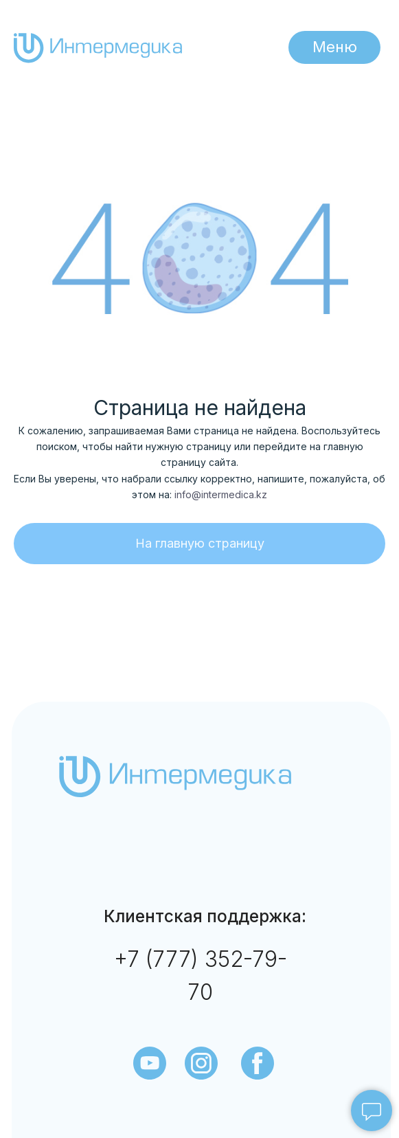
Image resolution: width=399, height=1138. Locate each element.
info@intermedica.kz (220, 494)
